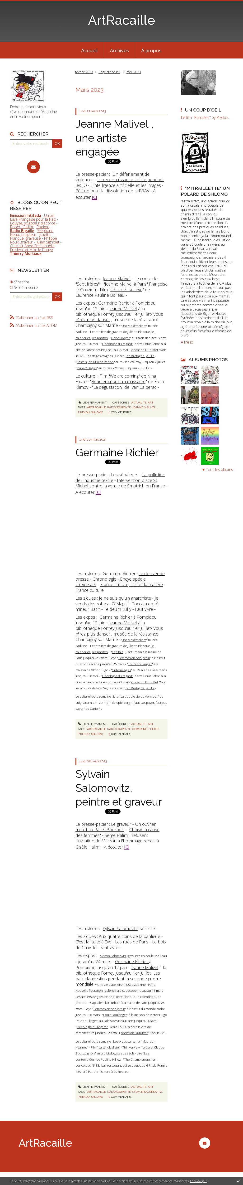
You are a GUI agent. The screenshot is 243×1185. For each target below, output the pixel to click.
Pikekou (42, 226)
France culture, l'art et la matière (131, 584)
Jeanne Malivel (117, 278)
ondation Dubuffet (144, 350)
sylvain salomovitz (147, 1091)
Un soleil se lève (126, 289)
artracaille (96, 407)
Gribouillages (120, 338)
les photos (100, 338)
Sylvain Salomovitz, (113, 956)
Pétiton (82, 191)
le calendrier (146, 997)
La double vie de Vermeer (139, 696)
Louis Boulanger (140, 664)
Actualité (138, 402)
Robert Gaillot (22, 226)
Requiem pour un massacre (118, 381)
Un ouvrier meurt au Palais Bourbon (115, 826)
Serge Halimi (115, 835)
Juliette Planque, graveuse (30, 236)
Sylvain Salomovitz (120, 928)
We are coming (124, 376)
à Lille (150, 356)
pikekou (84, 412)
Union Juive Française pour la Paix (33, 217)
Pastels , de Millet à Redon (95, 362)
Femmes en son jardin (134, 658)
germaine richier (145, 729)
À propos (151, 50)
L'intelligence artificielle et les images (125, 185)
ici (94, 196)
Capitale (117, 652)
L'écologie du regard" (117, 344)
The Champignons (137, 1059)
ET (108, 702)
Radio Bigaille (22, 230)
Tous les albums (219, 469)
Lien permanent (92, 402)
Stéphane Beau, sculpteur (31, 232)
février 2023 (84, 72)
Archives (119, 50)
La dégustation (107, 387)
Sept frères (87, 284)
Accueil (89, 50)
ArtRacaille (121, 20)
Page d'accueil (109, 72)
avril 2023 (133, 72)
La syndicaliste (108, 1047)
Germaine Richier (115, 303)
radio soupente (119, 407)
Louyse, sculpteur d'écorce (32, 223)
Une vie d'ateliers (134, 326)
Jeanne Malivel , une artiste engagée (114, 138)
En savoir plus (198, 1181)
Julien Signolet (47, 242)
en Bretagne (135, 356)
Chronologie (104, 579)
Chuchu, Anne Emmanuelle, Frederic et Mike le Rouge (32, 247)
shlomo (97, 412)
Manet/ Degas (87, 368)
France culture (89, 590)
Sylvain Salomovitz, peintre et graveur (118, 788)
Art (150, 402)
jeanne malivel (144, 407)
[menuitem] (89, 50)
